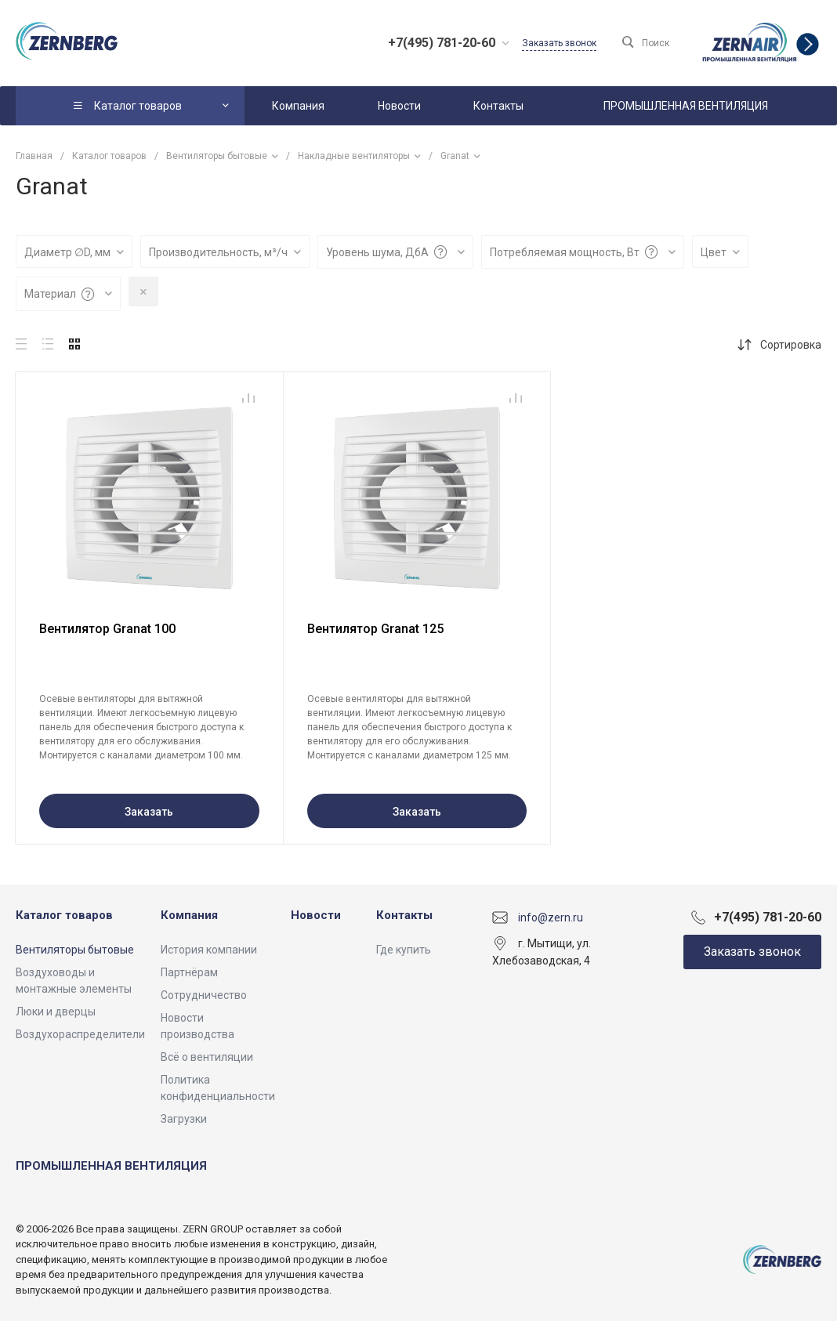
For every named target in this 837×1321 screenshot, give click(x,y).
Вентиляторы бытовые (75, 949)
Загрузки (184, 1119)
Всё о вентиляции (207, 1057)
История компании (209, 949)
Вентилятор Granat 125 (375, 628)
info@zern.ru (550, 916)
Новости (316, 915)
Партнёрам (189, 972)
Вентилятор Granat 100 (107, 628)
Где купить (403, 949)
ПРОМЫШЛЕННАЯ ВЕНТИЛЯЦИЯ (111, 1166)
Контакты (404, 915)
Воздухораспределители (80, 1034)
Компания (189, 915)
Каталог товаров (64, 915)
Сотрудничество (204, 995)
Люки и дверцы (56, 1011)
